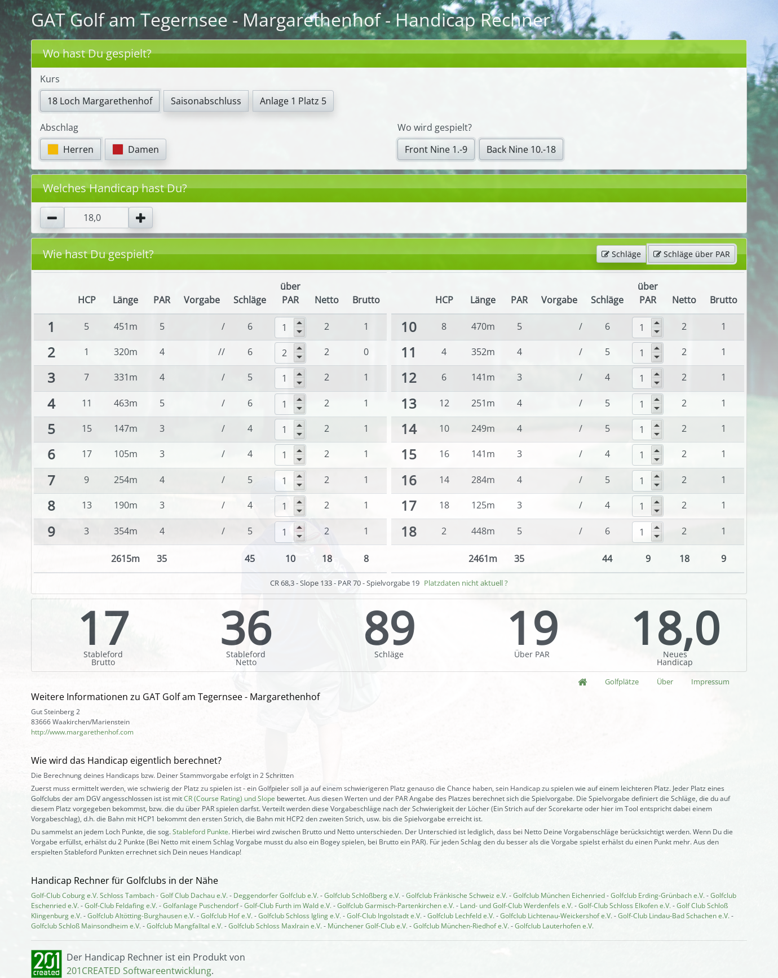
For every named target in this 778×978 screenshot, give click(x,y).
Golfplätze (622, 681)
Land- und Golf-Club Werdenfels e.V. (516, 905)
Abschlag (59, 127)
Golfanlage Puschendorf (200, 905)
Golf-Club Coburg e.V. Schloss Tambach (92, 895)
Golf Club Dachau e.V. (194, 895)
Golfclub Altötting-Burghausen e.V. (141, 916)
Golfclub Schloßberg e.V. (362, 895)
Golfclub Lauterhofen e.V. (554, 926)
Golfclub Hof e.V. (227, 916)
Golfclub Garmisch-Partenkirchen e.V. (395, 905)
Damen (135, 149)
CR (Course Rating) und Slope (229, 798)
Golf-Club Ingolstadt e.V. (384, 916)
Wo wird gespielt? (434, 127)
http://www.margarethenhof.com (82, 732)
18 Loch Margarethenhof (99, 101)
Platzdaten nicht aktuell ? (466, 583)
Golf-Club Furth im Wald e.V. (287, 905)
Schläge (621, 254)
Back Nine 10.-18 (521, 149)
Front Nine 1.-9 (436, 149)
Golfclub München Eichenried (559, 895)
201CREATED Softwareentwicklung (139, 970)
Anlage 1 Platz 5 (293, 101)
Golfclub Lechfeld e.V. (460, 916)
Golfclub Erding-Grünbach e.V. (658, 895)
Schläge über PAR (691, 254)
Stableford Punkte (200, 832)
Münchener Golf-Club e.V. (368, 926)
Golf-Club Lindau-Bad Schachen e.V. (674, 916)
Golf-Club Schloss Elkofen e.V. (624, 905)
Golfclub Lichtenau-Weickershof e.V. (556, 916)
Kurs (50, 79)
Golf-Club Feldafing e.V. (121, 905)
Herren (70, 149)
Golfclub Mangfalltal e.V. (185, 926)
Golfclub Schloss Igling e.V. (299, 916)
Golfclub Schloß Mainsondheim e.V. (86, 926)
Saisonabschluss (206, 101)
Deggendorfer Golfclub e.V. (276, 895)
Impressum (710, 681)
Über (665, 681)
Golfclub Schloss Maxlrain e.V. (275, 926)
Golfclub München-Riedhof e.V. (461, 926)
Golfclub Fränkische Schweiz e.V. (456, 895)
